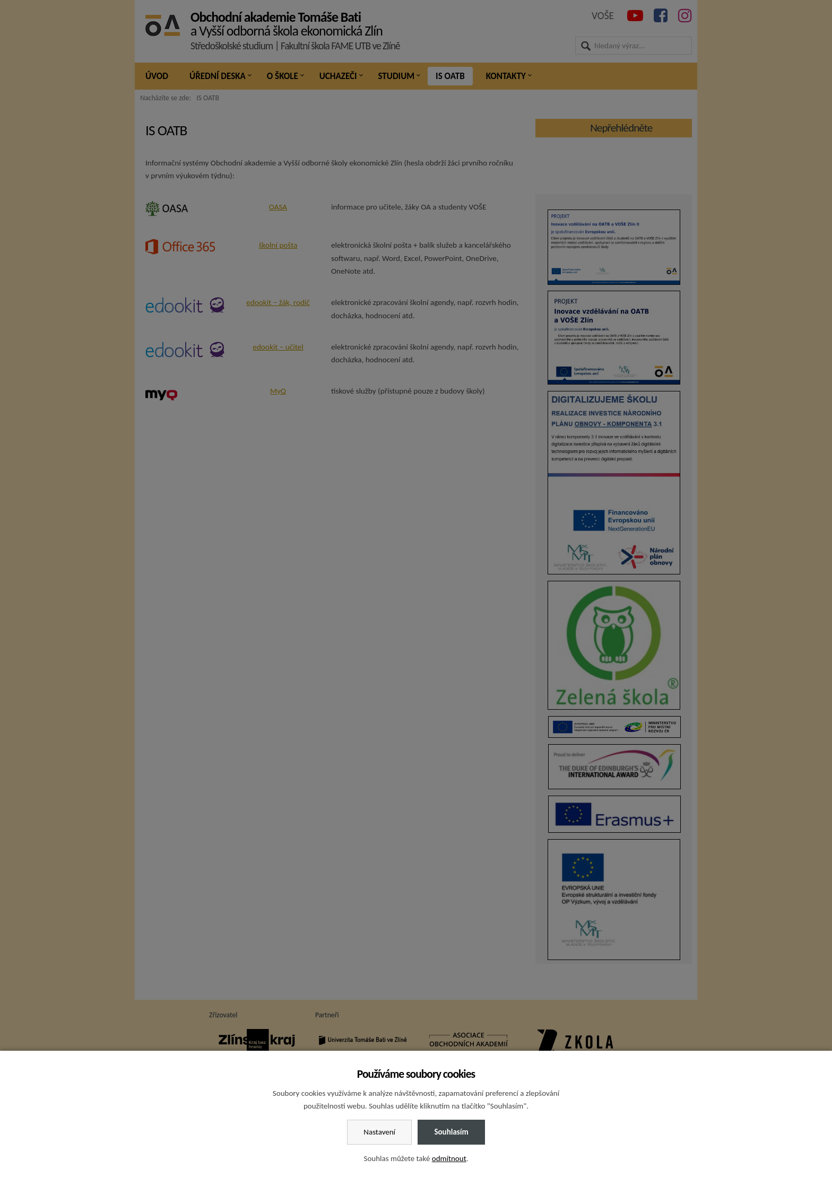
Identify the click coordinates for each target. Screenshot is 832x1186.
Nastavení (379, 1132)
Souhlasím (451, 1132)
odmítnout (449, 1158)
